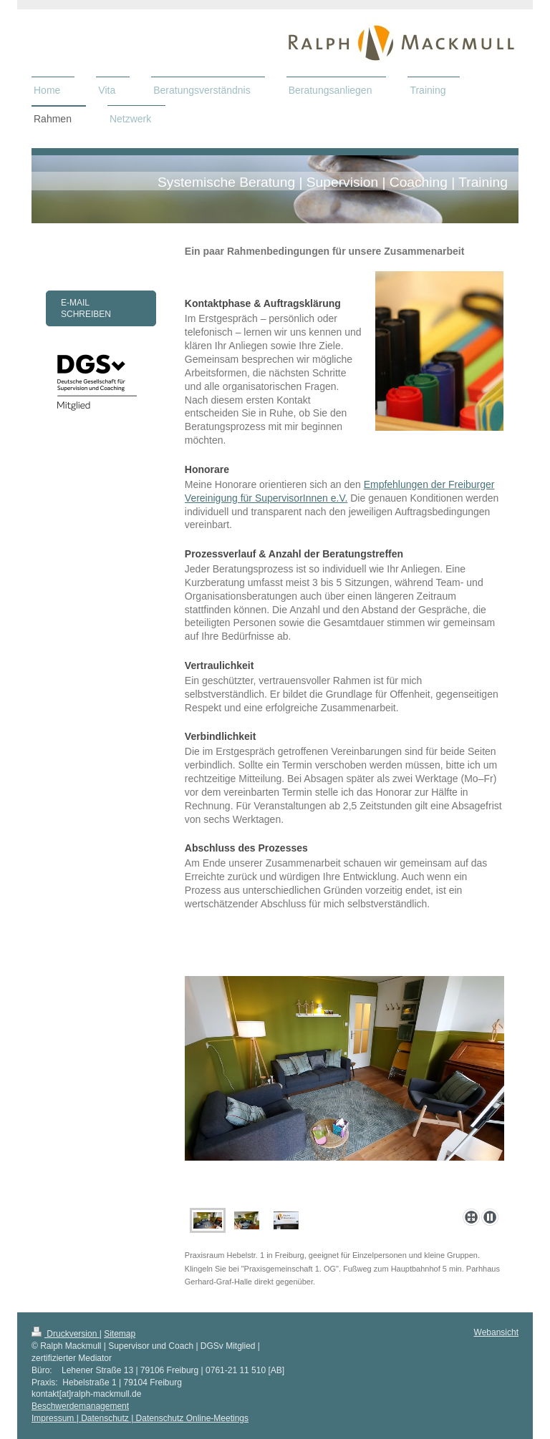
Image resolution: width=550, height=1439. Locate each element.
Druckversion (66, 1334)
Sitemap (119, 1334)
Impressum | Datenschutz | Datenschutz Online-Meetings (140, 1418)
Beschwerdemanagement (80, 1406)
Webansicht (496, 1332)
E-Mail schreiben (86, 308)
